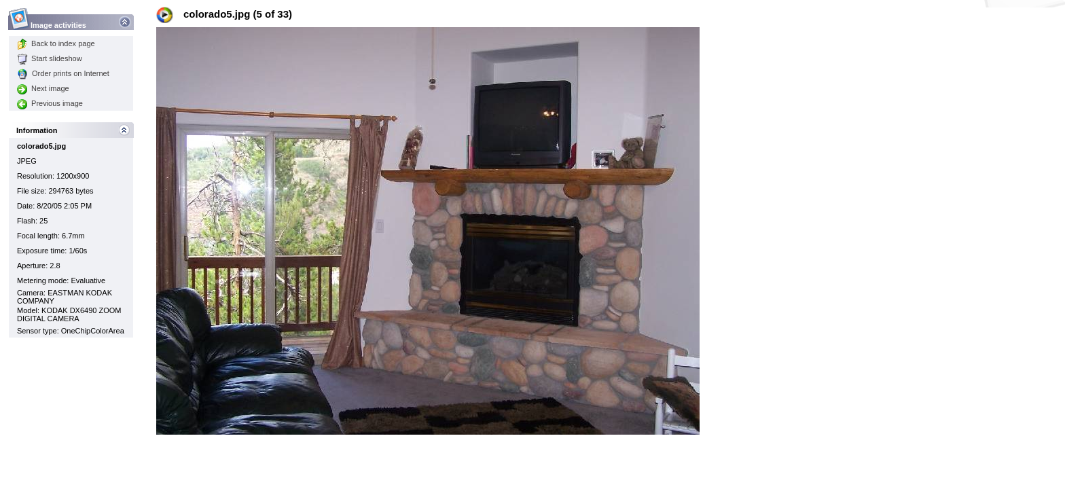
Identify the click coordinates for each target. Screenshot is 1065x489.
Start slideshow (49, 58)
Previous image (50, 103)
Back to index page (56, 43)
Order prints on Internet (63, 73)
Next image (43, 88)
